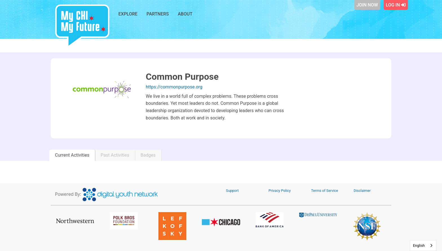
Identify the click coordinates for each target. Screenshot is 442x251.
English (419, 245)
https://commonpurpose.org (174, 87)
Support (232, 190)
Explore (128, 14)
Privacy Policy (280, 190)
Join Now (367, 5)
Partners (158, 14)
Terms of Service (324, 190)
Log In (396, 5)
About (185, 14)
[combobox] (423, 245)
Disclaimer (362, 190)
